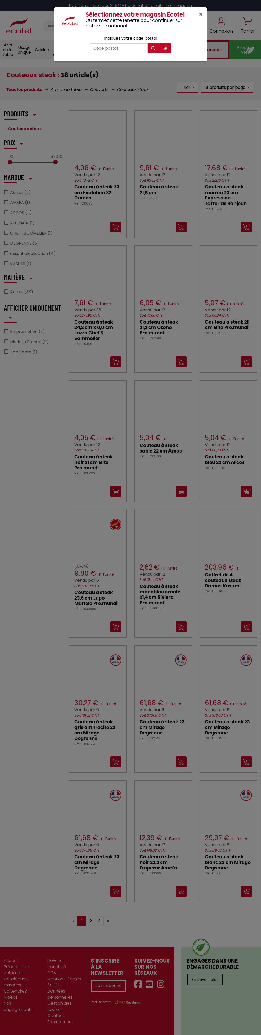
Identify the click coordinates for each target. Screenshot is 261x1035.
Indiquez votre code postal (130, 38)
